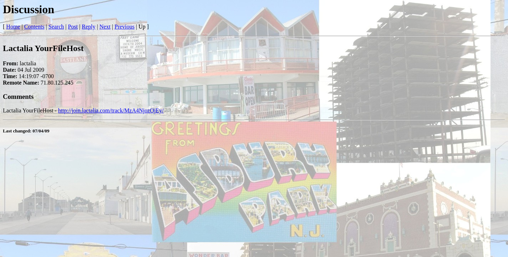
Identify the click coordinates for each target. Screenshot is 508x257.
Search (56, 27)
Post (73, 27)
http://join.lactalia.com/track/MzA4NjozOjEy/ (111, 110)
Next (105, 27)
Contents (34, 27)
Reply (88, 27)
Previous (124, 27)
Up (142, 27)
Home (13, 27)
